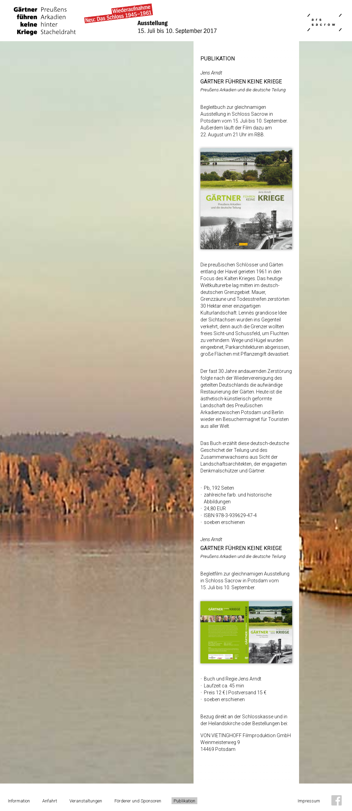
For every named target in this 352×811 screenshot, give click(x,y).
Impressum (309, 800)
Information (19, 800)
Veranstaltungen (85, 800)
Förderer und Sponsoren (137, 800)
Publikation (184, 800)
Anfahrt (49, 800)
